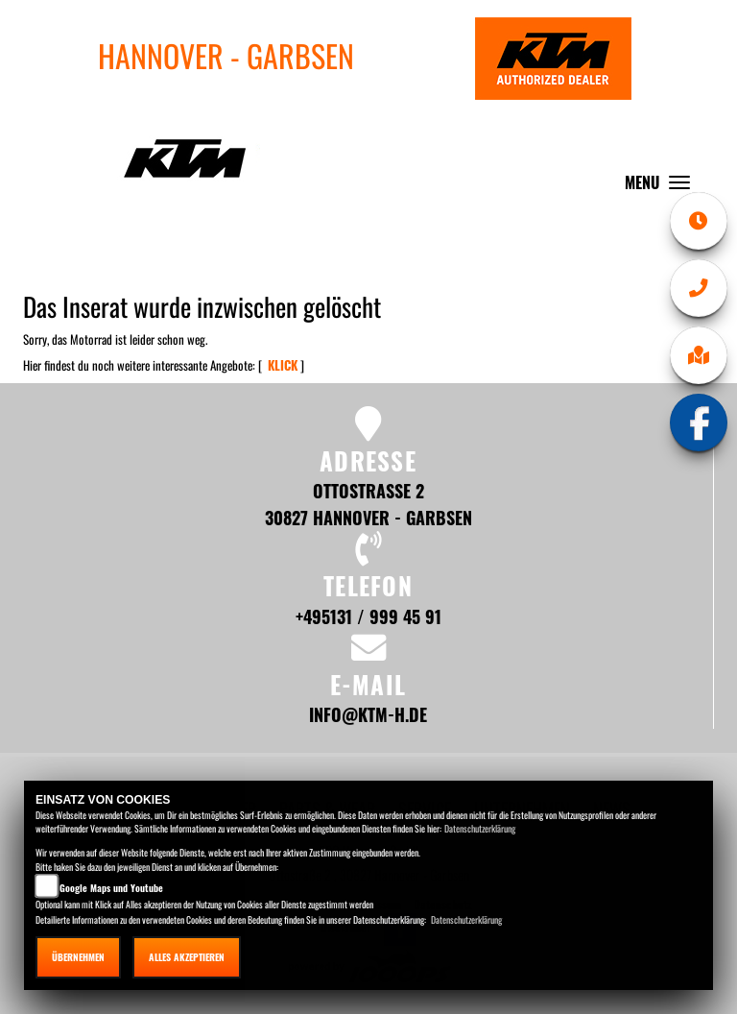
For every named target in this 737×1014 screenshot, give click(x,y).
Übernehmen (78, 957)
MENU (662, 187)
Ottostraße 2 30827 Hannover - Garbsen (368, 503)
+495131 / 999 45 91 (368, 616)
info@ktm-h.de (368, 714)
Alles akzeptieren (187, 957)
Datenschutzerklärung (479, 828)
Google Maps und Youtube (111, 888)
